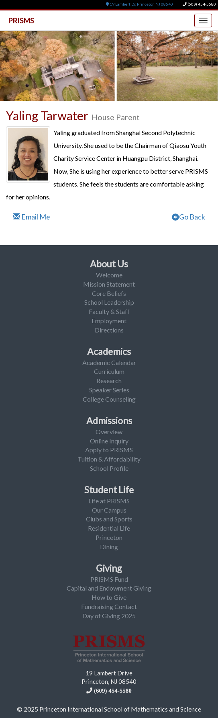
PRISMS (21, 20)
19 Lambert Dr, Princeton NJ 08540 (139, 4)
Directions (109, 330)
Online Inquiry (109, 441)
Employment (109, 320)
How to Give (109, 597)
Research (109, 380)
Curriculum (109, 371)
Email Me (31, 216)
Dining (109, 546)
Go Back (188, 216)
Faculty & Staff (109, 311)
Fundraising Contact (109, 606)
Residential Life (109, 528)
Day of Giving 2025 (109, 616)
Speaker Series (109, 390)
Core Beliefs (109, 293)
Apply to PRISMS (109, 449)
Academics (109, 351)
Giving (109, 568)
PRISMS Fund (109, 579)
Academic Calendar (109, 362)
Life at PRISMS (109, 501)
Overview (109, 431)
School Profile (109, 468)
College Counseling (109, 399)
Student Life (109, 489)
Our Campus (109, 510)
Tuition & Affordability (109, 459)
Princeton (109, 537)
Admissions (109, 420)
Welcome (109, 275)
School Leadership (109, 302)
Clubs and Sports (109, 519)
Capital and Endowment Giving (109, 588)
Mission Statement (109, 284)
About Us (109, 263)
